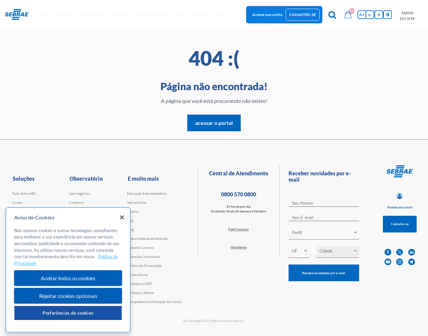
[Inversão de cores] (387, 14)
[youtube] (388, 262)
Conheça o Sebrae (140, 293)
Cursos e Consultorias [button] (79, 14)
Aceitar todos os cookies (68, 278)
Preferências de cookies (68, 313)
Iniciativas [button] (120, 14)
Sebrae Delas (136, 202)
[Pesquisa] (332, 14)
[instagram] (399, 262)
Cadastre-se (302, 14)
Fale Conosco (238, 229)
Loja (130, 220)
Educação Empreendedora (147, 193)
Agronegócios (79, 193)
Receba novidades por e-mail (323, 273)
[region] (68, 270)
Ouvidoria (238, 247)
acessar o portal (214, 123)
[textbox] (327, 232)
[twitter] (399, 252)
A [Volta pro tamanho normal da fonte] (379, 14)
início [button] (42, 14)
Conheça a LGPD (139, 284)
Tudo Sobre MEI (24, 193)
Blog (130, 229)
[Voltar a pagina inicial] (19, 14)
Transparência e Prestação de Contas (154, 302)
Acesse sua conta (267, 14)
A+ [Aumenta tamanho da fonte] (361, 14)
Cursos (17, 202)
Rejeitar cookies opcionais (68, 296)
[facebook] (388, 252)
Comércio (76, 202)
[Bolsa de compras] (348, 14)
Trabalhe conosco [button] (210, 14)
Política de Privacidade (144, 266)
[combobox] (324, 233)
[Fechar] (122, 217)
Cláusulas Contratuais (143, 257)
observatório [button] (152, 14)
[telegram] (411, 262)
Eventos (133, 211)
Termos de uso (137, 275)
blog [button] (179, 14)
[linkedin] (411, 252)
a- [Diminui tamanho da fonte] (369, 14)
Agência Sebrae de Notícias (147, 238)
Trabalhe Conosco (140, 247)
